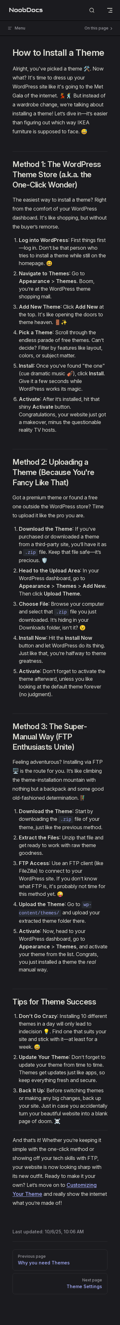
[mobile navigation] (109, 10)
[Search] (92, 10)
